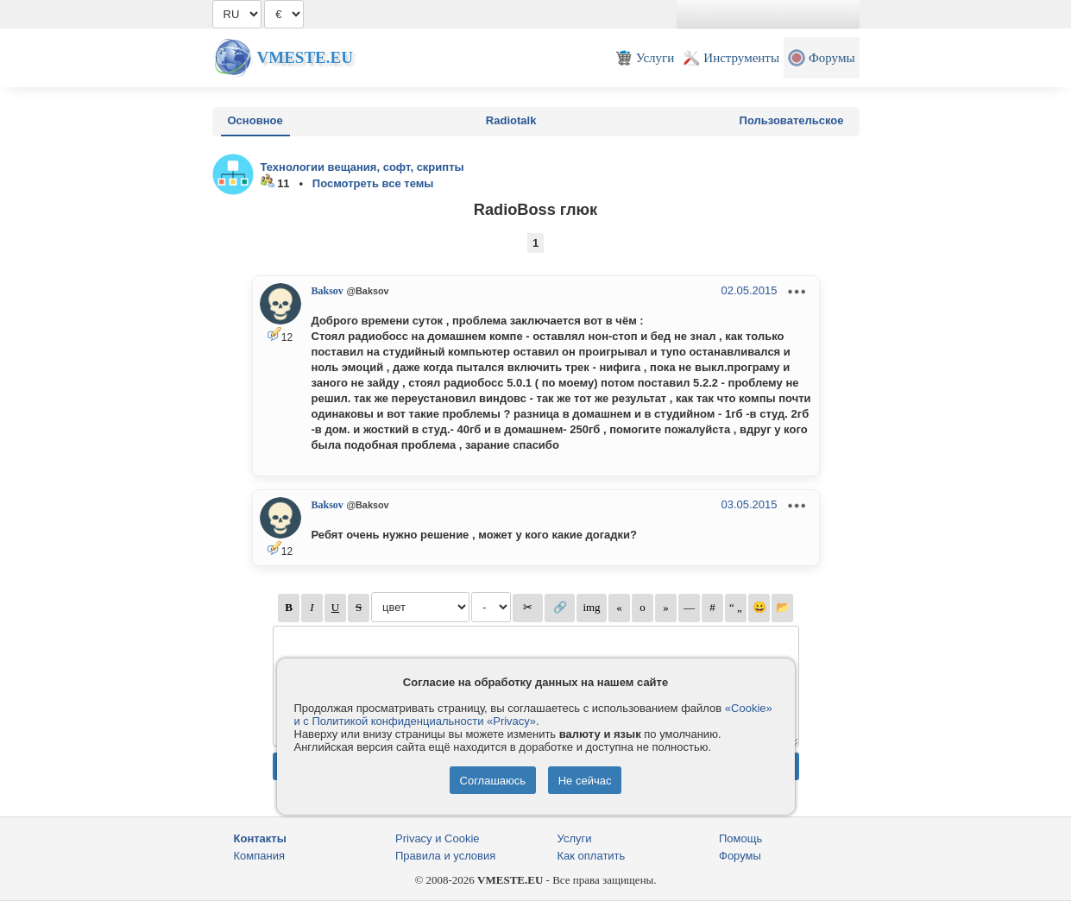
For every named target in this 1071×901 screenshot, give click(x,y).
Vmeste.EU (305, 57)
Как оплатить (592, 855)
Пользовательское (792, 120)
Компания (260, 855)
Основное (255, 120)
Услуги (575, 838)
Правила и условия (445, 855)
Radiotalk (511, 120)
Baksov (327, 291)
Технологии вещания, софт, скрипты (362, 167)
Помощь (740, 838)
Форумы (740, 855)
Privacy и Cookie (437, 838)
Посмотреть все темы (373, 183)
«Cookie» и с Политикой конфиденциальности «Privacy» (533, 715)
